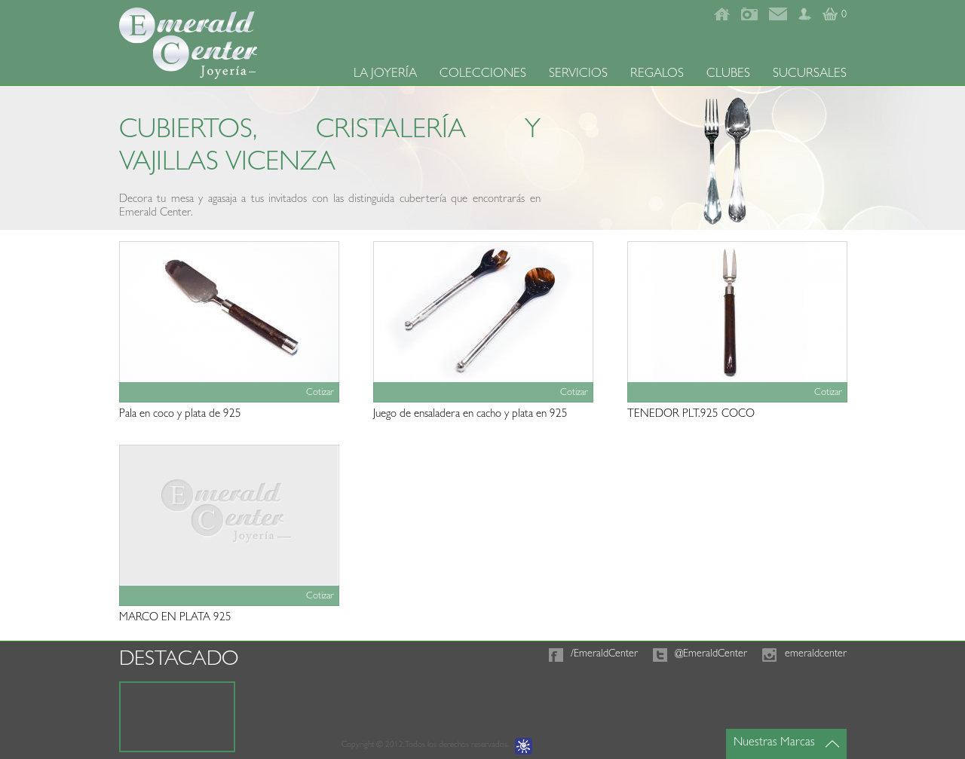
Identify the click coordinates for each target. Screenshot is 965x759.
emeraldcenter (816, 654)
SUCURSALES (810, 74)
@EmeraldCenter (711, 654)
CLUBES (728, 74)
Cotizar (320, 393)
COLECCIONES (483, 74)
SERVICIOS (578, 74)
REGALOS (657, 74)
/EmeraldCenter (604, 654)
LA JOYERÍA (385, 74)
